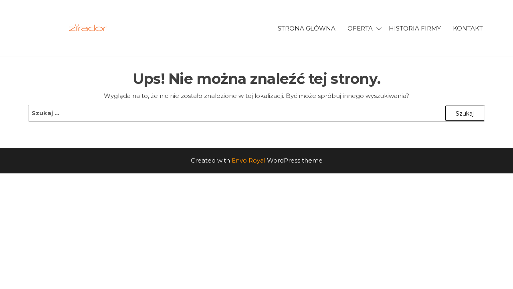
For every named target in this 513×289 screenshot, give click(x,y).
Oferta (360, 28)
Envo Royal (248, 160)
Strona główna (306, 28)
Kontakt (468, 28)
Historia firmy (415, 28)
